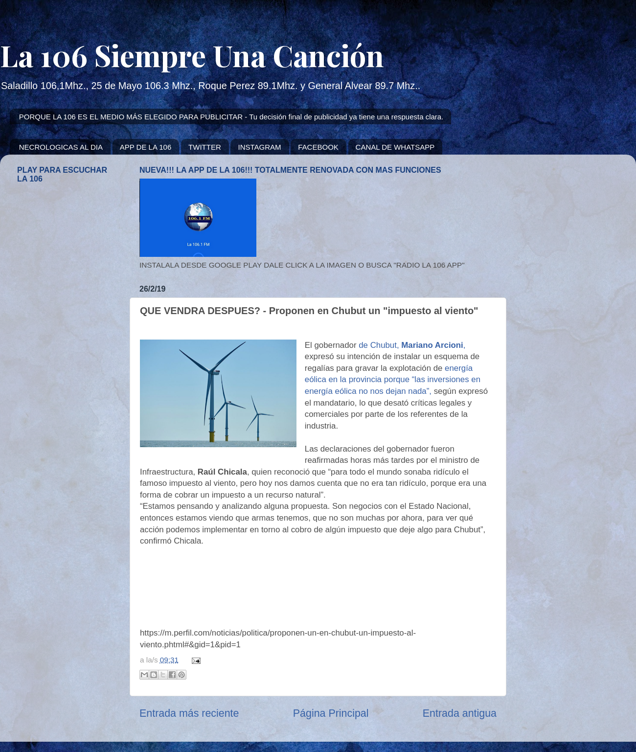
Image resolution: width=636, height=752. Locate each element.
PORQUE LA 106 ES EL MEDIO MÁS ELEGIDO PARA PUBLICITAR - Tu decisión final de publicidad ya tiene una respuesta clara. (231, 117)
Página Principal (331, 713)
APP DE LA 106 (146, 147)
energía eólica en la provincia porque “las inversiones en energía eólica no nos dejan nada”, (392, 380)
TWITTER (204, 147)
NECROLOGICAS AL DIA (61, 147)
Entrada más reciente (189, 713)
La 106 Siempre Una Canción (192, 54)
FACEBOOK (318, 147)
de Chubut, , (412, 345)
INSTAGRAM (259, 147)
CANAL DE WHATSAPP (395, 147)
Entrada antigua (460, 713)
